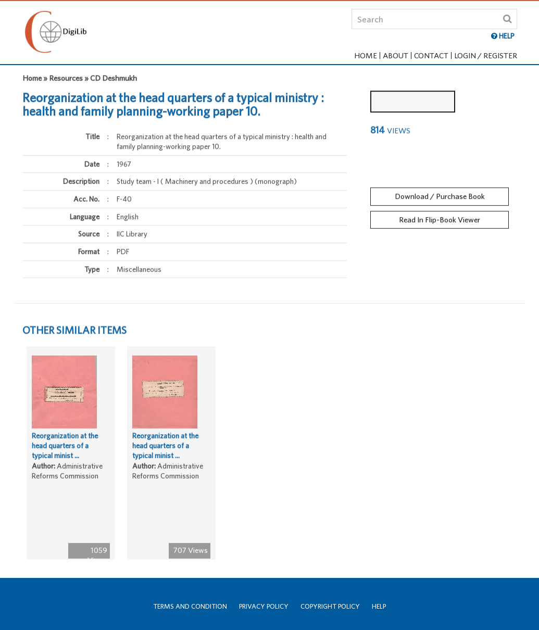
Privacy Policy (264, 606)
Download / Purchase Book (440, 193)
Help (379, 606)
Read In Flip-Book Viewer (439, 216)
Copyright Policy (330, 606)
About (395, 55)
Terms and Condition (190, 606)
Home (365, 55)
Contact (431, 55)
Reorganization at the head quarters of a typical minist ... (65, 448)
